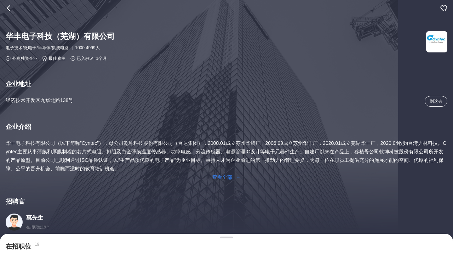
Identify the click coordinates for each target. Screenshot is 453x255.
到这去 (436, 101)
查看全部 (226, 177)
